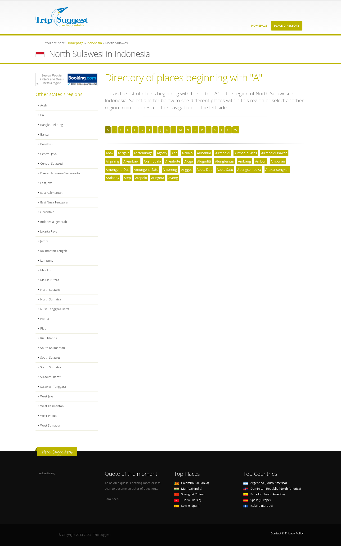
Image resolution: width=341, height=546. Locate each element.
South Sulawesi (50, 358)
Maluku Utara (49, 280)
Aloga (188, 161)
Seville (187, 506)
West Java (47, 396)
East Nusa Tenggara (54, 202)
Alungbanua (224, 161)
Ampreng (170, 169)
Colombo (191, 483)
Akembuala (152, 161)
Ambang (244, 161)
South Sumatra (50, 367)
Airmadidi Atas (245, 153)
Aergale (123, 153)
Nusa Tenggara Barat (54, 309)
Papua (44, 319)
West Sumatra (50, 425)
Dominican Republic (272, 489)
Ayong (173, 178)
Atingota (157, 178)
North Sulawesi (50, 290)
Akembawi (131, 161)
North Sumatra (50, 299)
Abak (110, 153)
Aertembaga (143, 153)
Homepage (259, 26)
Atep (127, 178)
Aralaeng (113, 178)
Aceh (43, 105)
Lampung (46, 261)
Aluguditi (204, 161)
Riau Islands (48, 338)
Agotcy (162, 153)
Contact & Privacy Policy (287, 533)
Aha (174, 153)
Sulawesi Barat (50, 377)
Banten (45, 134)
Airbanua (204, 153)
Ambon (260, 161)
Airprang (112, 161)
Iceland (258, 506)
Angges (186, 169)
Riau (43, 328)
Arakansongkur (277, 169)
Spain (257, 500)
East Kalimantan (51, 193)
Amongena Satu (146, 169)
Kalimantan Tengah (53, 251)
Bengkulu (46, 144)
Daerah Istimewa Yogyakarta (60, 173)
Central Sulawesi (51, 164)
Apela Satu (225, 169)
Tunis (187, 500)
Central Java (48, 154)
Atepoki (141, 178)
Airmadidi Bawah (274, 153)
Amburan (278, 161)
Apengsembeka (249, 169)
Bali (42, 115)
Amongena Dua (118, 169)
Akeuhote (172, 161)
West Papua (48, 416)
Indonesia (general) (53, 222)
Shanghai (189, 494)
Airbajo (187, 153)
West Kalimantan (52, 406)
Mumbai (188, 489)
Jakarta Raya (48, 231)
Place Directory (286, 26)
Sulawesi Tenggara (53, 387)
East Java (46, 183)
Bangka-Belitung (51, 125)
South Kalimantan (52, 348)
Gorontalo (47, 212)
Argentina (265, 483)
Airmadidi (222, 153)
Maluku (45, 270)
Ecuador (264, 494)
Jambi (44, 241)
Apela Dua (204, 169)
